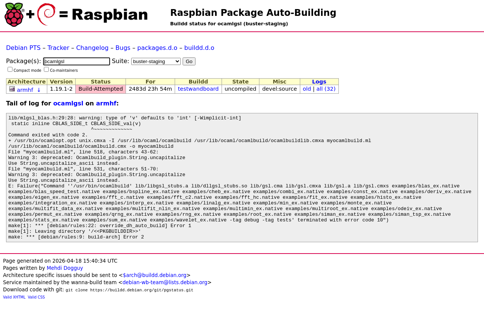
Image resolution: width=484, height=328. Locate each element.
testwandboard (198, 89)
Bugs (122, 47)
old (307, 89)
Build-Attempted (101, 89)
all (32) (326, 89)
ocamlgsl (68, 103)
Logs (319, 82)
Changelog (92, 47)
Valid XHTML (14, 322)
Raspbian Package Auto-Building (253, 13)
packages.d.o (157, 47)
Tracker (59, 47)
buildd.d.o (199, 47)
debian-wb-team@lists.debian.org (165, 307)
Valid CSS (36, 322)
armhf (25, 90)
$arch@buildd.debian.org (154, 300)
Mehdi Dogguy (65, 293)
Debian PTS (23, 47)
